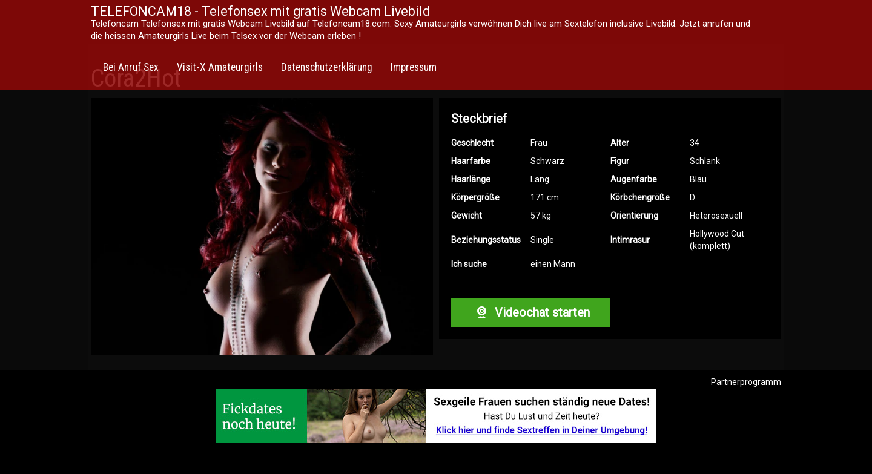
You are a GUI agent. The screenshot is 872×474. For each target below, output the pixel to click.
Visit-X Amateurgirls (220, 67)
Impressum (414, 67)
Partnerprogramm (746, 382)
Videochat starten (530, 312)
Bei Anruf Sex (131, 67)
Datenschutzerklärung (326, 67)
